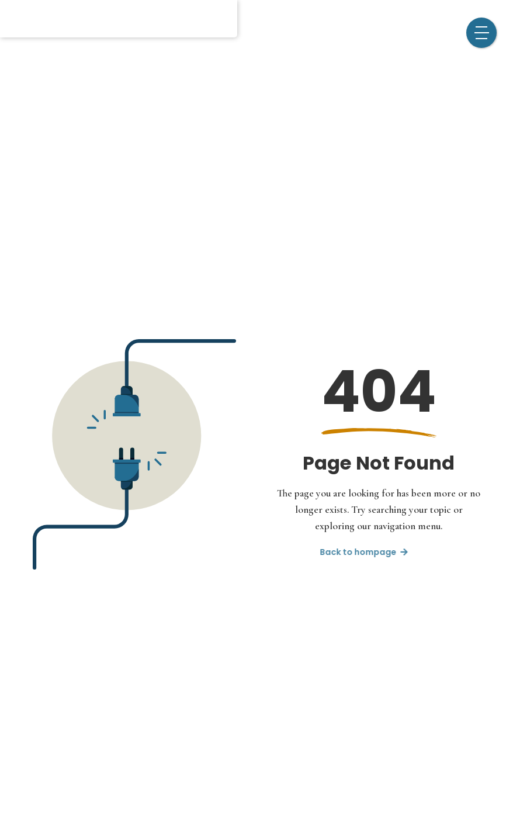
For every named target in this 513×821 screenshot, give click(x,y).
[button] (481, 33)
